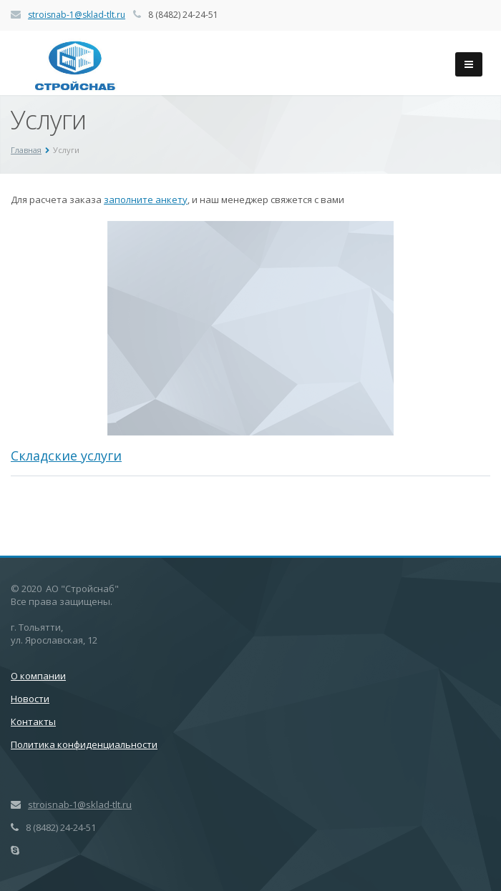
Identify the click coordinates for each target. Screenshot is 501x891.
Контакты (33, 721)
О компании (38, 675)
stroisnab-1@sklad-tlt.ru (76, 15)
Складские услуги (66, 455)
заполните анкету (146, 199)
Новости (30, 698)
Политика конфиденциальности (84, 744)
